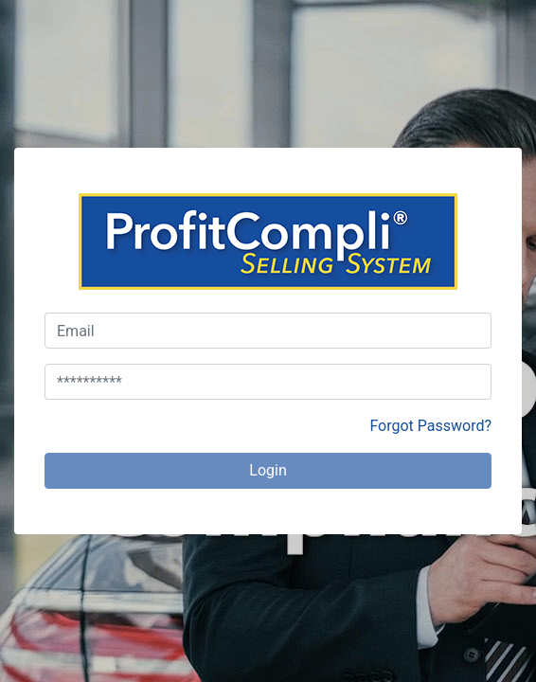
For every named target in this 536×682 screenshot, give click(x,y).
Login (267, 470)
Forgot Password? (430, 426)
